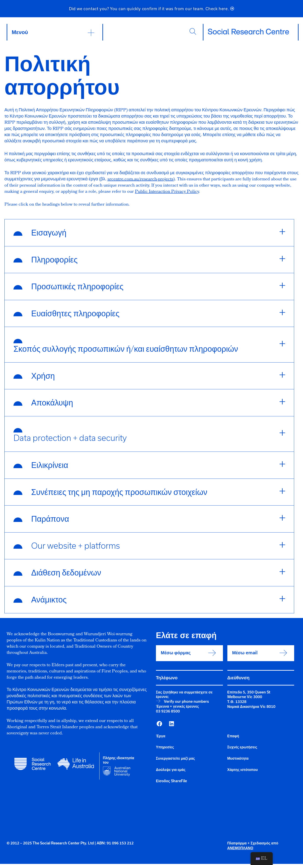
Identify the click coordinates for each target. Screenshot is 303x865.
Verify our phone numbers (186, 703)
